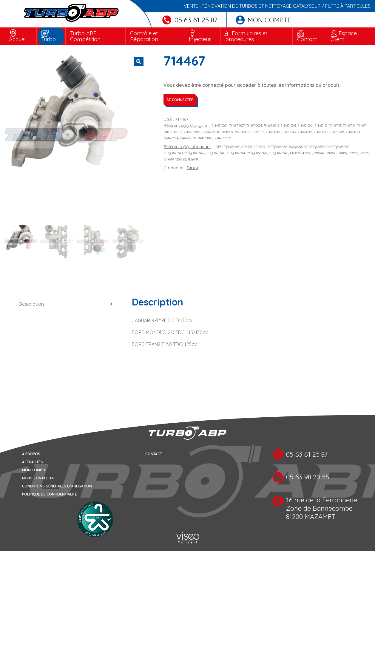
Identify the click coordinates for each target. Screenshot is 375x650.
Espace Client (344, 36)
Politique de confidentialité (49, 494)
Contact (307, 39)
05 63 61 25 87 (189, 20)
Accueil (18, 39)
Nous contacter (38, 478)
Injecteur (200, 39)
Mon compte (263, 20)
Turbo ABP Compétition (85, 36)
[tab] (60, 304)
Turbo (48, 39)
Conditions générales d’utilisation (57, 486)
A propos (31, 454)
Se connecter (180, 100)
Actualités (32, 462)
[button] (138, 61)
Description (31, 304)
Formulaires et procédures (246, 36)
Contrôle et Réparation (144, 36)
